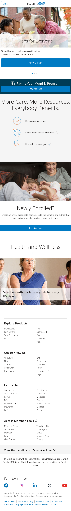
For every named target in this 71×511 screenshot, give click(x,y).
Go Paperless (10, 429)
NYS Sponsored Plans (42, 332)
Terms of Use (10, 501)
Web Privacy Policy (25, 501)
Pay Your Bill (35, 88)
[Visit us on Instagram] (21, 486)
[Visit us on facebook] (6, 486)
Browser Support (43, 501)
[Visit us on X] (49, 486)
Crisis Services (10, 393)
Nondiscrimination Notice (45, 504)
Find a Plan (35, 62)
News (7, 361)
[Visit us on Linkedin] (35, 486)
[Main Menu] (66, 3)
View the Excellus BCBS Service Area (30, 449)
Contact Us (9, 390)
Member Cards (11, 426)
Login (5, 4)
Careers (7, 364)
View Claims (9, 439)
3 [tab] (38, 254)
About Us (8, 357)
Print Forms (42, 390)
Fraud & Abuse (43, 403)
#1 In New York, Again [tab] (35, 74)
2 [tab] (35, 254)
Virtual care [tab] (38, 74)
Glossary (41, 393)
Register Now (35, 228)
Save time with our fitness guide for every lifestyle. (31, 294)
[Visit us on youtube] (64, 486)
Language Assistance (24, 504)
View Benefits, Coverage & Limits (43, 429)
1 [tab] (33, 254)
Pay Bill (7, 396)
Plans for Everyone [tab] (33, 74)
